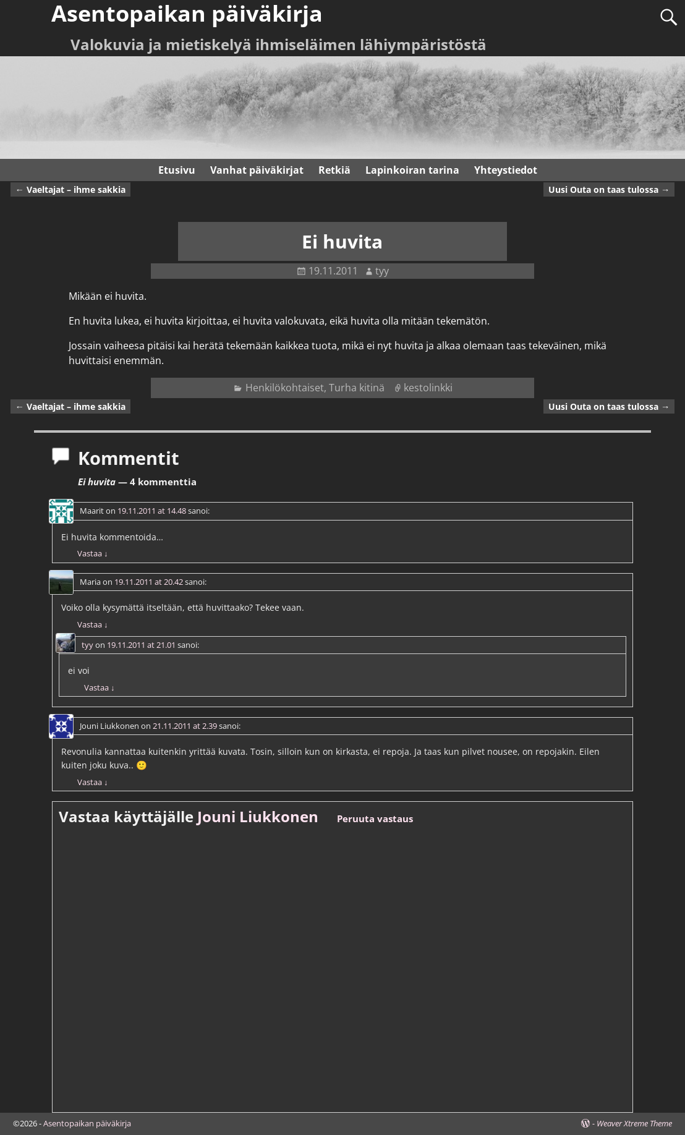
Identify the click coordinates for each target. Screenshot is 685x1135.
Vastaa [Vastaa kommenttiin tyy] (99, 687)
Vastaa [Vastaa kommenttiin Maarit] (92, 553)
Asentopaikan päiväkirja (87, 1123)
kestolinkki (428, 387)
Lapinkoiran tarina (412, 170)
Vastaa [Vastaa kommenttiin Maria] (92, 624)
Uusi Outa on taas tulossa (609, 189)
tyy (87, 644)
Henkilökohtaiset (284, 387)
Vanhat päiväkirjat (257, 170)
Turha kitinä (357, 387)
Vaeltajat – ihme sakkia (70, 189)
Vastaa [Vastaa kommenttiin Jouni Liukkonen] (92, 782)
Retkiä (334, 170)
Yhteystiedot (505, 170)
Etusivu (176, 170)
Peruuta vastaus (375, 818)
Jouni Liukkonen (257, 816)
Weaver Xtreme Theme (634, 1123)
